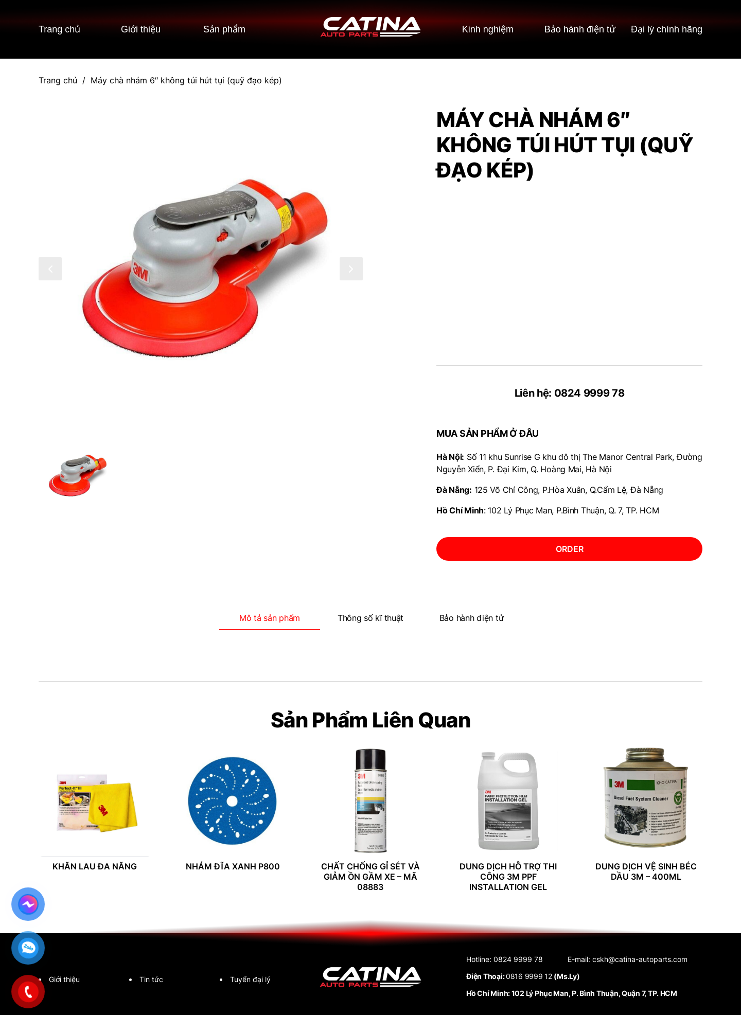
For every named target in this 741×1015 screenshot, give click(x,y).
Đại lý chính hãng (664, 29)
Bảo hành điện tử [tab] (471, 618)
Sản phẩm (225, 29)
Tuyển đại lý (250, 979)
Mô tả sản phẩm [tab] (269, 618)
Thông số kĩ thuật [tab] (370, 618)
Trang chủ (61, 29)
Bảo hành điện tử (574, 29)
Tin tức (151, 979)
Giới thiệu (142, 29)
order (570, 549)
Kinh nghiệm (481, 29)
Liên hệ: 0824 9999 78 (570, 393)
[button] (50, 269)
